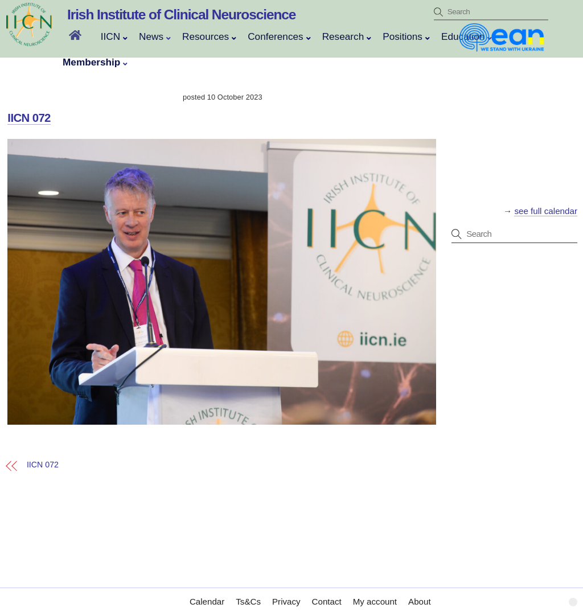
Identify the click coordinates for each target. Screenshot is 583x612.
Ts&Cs (248, 590)
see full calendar (545, 211)
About (419, 590)
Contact (327, 590)
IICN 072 (29, 118)
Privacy (286, 590)
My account (375, 590)
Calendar (207, 590)
